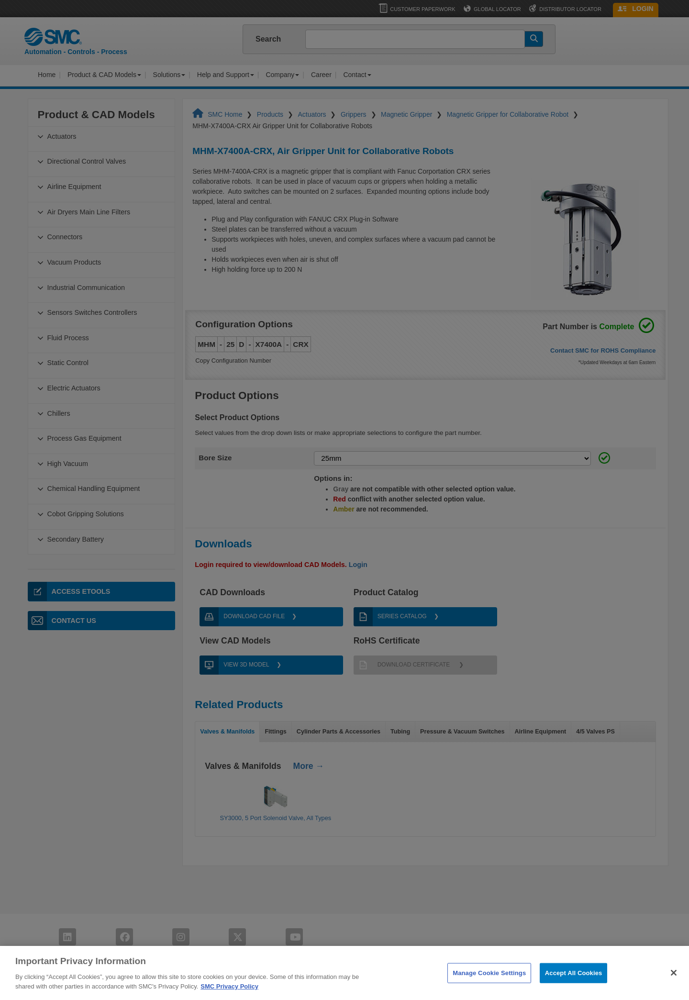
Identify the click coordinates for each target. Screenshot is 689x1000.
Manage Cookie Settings (489, 989)
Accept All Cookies (573, 989)
